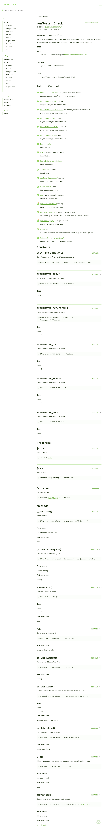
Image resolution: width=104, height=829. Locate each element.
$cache (43, 144)
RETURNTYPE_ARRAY (48, 101)
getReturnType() (47, 221)
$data (42, 152)
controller (10, 32)
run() (42, 195)
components (11, 29)
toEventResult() (46, 238)
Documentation (9, 4)
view (7, 50)
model (8, 44)
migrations (10, 41)
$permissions (45, 161)
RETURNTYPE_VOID (48, 135)
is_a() (42, 229)
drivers (8, 35)
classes (9, 25)
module (9, 47)
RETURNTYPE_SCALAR (49, 127)
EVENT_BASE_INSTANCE (50, 92)
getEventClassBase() (48, 204)
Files (6, 114)
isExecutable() (46, 187)
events (8, 38)
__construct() (45, 169)
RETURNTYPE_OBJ (47, 118)
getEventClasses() (47, 212)
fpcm (6, 22)
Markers (7, 105)
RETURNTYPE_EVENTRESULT (51, 110)
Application (8, 59)
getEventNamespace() (49, 178)
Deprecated (8, 99)
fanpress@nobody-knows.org (76, 55)
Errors (6, 102)
